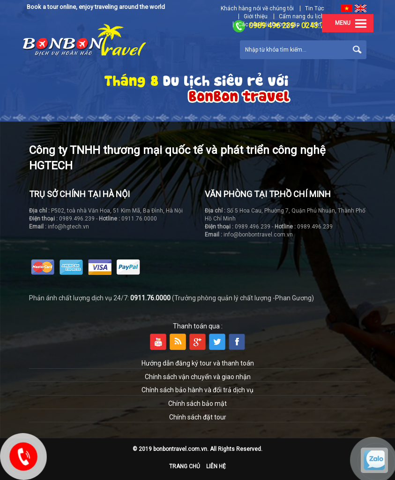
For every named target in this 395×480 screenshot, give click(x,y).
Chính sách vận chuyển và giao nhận (198, 377)
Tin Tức (314, 8)
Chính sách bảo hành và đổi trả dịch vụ (197, 390)
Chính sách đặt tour (197, 417)
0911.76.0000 (150, 298)
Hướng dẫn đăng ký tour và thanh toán (198, 363)
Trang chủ (184, 466)
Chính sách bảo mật (197, 403)
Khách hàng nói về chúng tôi (257, 8)
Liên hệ (216, 466)
